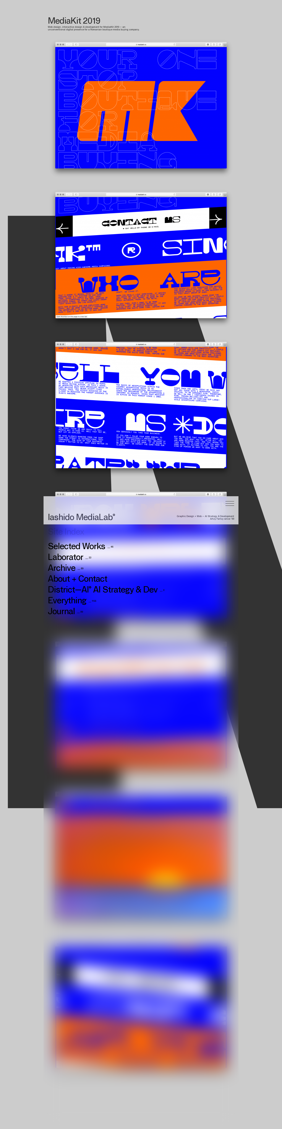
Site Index (66, 240)
